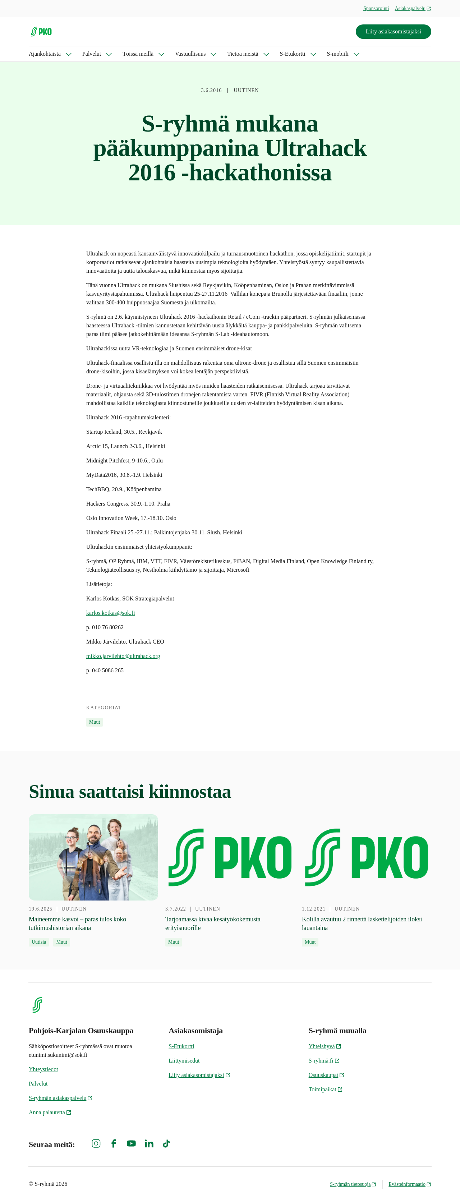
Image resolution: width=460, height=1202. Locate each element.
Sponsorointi (376, 8)
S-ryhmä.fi (324, 1061)
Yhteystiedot (43, 1069)
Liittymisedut (184, 1061)
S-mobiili (338, 54)
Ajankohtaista (45, 54)
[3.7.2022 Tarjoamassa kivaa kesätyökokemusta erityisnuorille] (230, 880)
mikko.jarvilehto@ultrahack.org (123, 656)
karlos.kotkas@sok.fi (110, 613)
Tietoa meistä (242, 54)
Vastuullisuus (190, 54)
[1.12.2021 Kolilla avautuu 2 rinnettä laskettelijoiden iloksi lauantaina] (366, 880)
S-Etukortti (292, 54)
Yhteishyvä (325, 1046)
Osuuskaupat (327, 1075)
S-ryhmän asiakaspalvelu (61, 1098)
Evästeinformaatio (409, 1184)
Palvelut (91, 54)
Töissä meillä (138, 54)
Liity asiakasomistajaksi (393, 31)
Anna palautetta (50, 1112)
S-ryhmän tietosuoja (353, 1184)
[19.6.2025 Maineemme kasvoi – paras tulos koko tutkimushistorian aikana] (93, 880)
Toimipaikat (326, 1089)
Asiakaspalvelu (413, 8)
